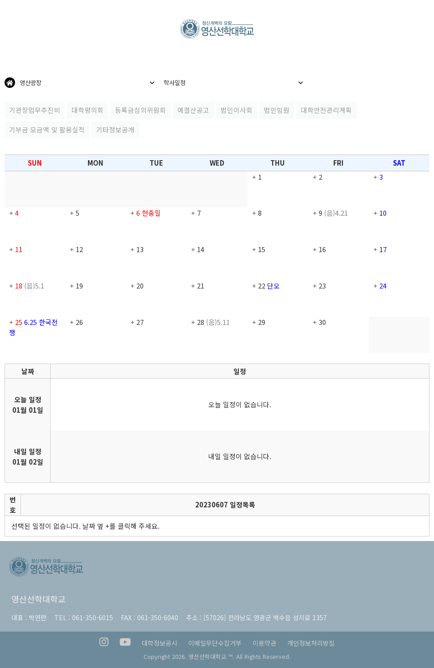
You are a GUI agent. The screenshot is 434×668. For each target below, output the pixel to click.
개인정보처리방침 (311, 643)
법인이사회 (237, 110)
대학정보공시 (159, 643)
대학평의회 (87, 110)
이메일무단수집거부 (215, 643)
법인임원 (276, 110)
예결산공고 (193, 110)
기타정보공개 (115, 129)
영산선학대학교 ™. (211, 656)
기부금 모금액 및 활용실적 (47, 129)
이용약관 (264, 643)
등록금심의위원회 (140, 110)
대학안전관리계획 (326, 110)
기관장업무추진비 (34, 110)
